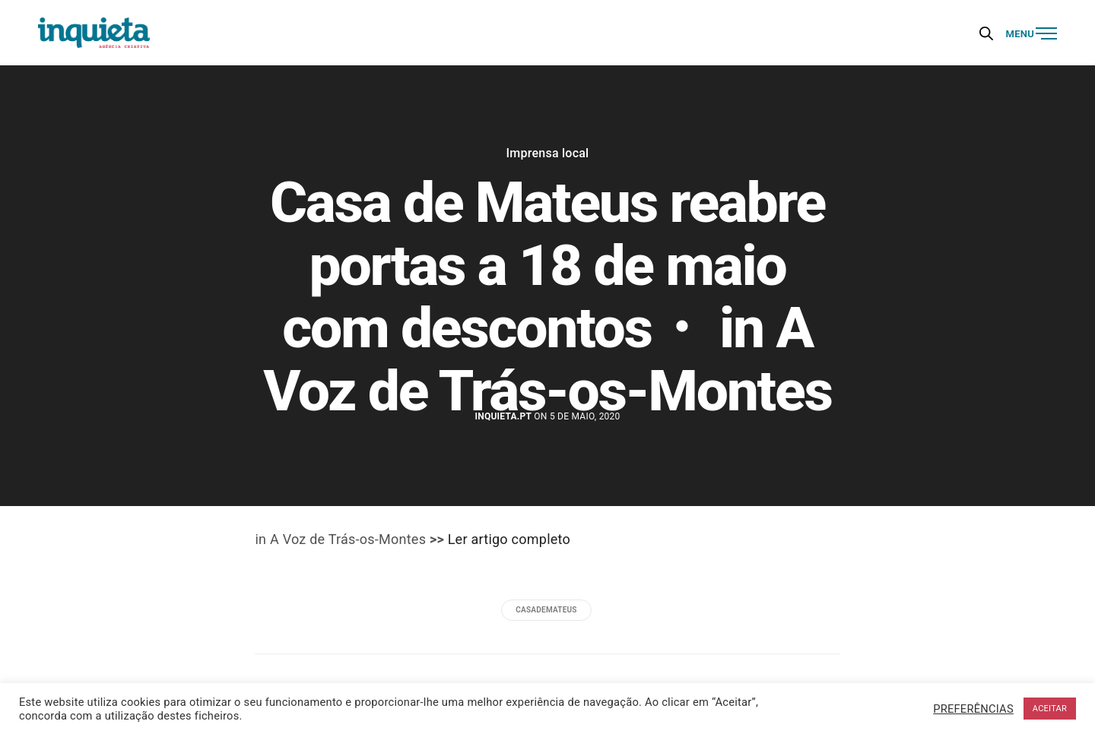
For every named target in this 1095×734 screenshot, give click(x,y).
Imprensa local (547, 153)
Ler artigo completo (509, 539)
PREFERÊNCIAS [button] (973, 709)
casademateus (546, 610)
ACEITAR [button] (1050, 708)
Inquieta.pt (503, 416)
